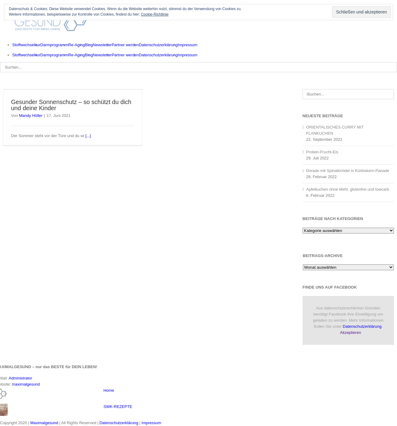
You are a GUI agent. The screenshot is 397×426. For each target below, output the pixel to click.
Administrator (20, 378)
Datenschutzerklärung (362, 326)
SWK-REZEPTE (117, 406)
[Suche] (308, 94)
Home (108, 390)
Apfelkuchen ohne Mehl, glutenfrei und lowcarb (347, 189)
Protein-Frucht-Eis (322, 152)
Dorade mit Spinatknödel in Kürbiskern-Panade (347, 170)
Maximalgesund (44, 422)
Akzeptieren (350, 332)
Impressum (151, 422)
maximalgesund (26, 384)
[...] (88, 135)
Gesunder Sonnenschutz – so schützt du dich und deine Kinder (71, 105)
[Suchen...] (198, 67)
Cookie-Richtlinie (155, 14)
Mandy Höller (31, 115)
